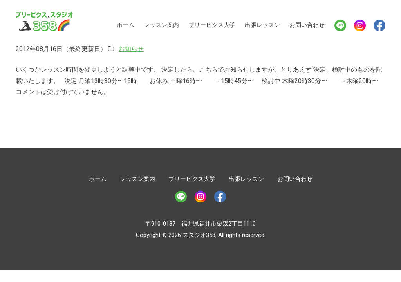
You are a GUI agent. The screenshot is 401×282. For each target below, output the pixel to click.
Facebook (379, 25)
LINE (340, 25)
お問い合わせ (307, 25)
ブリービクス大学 (211, 25)
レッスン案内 (161, 25)
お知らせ (131, 48)
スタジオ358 (44, 21)
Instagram (360, 25)
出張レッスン (262, 25)
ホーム (125, 25)
